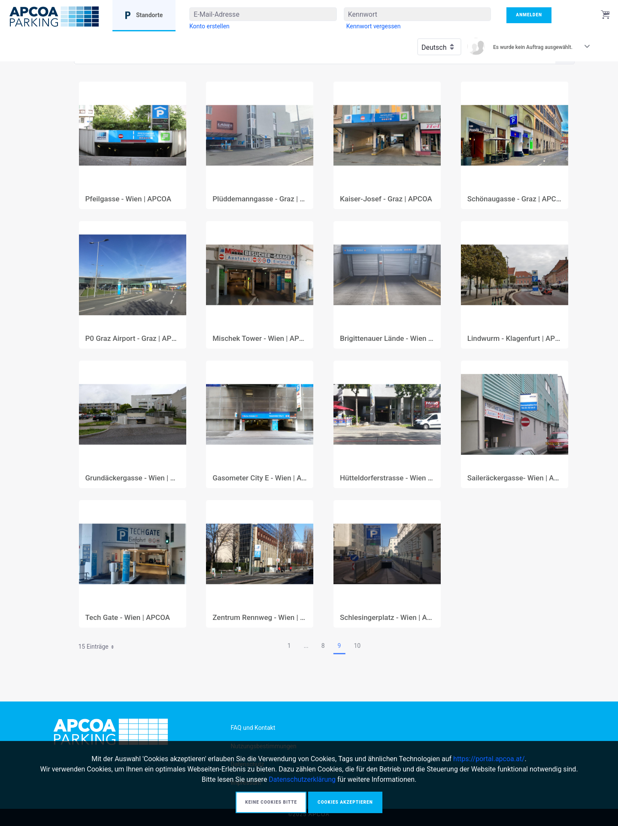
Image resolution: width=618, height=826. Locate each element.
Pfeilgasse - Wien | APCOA (128, 199)
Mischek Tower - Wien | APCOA (259, 338)
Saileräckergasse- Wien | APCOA (514, 478)
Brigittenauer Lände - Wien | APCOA (387, 338)
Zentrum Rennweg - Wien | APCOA (259, 617)
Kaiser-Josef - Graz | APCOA (386, 199)
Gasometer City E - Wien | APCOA (259, 478)
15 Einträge (99, 648)
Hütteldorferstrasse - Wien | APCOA (387, 478)
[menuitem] (209, 26)
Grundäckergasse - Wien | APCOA (132, 478)
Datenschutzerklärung (302, 779)
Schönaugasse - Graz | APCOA (514, 199)
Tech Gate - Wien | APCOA (127, 617)
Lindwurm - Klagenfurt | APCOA (514, 338)
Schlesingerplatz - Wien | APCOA (387, 617)
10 (357, 645)
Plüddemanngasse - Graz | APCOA (259, 199)
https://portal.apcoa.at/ (488, 759)
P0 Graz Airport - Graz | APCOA (132, 338)
